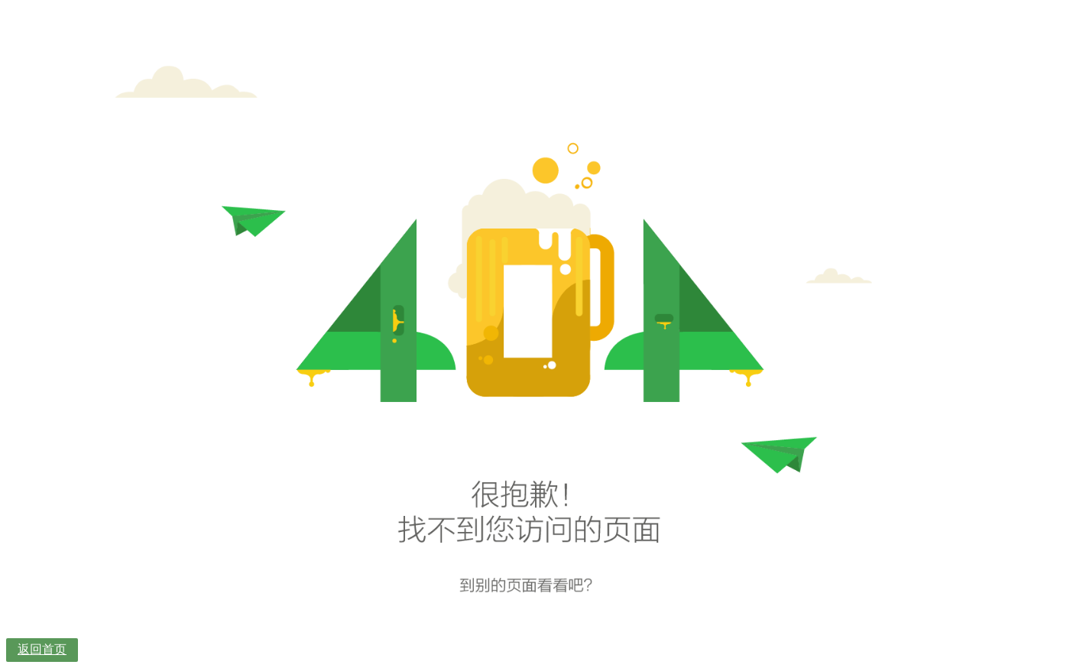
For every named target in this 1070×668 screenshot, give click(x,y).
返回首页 (42, 649)
